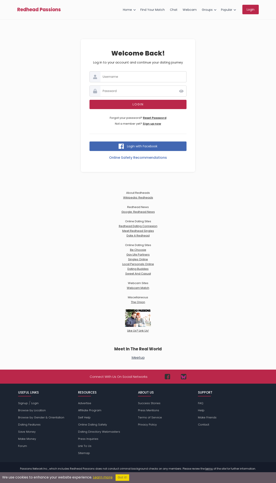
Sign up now (152, 124)
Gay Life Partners (138, 255)
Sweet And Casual (138, 274)
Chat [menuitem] (173, 10)
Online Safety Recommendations (138, 157)
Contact (203, 425)
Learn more (103, 477)
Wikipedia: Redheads (138, 197)
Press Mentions (148, 410)
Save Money (27, 432)
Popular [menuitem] (226, 10)
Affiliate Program (89, 410)
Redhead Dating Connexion (138, 226)
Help (201, 410)
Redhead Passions (39, 9)
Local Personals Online (138, 264)
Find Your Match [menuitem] (152, 10)
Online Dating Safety (92, 425)
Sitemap (84, 453)
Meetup (138, 357)
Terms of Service (150, 417)
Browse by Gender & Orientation (41, 417)
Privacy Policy (147, 425)
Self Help (84, 417)
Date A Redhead (138, 236)
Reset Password (154, 118)
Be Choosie (138, 250)
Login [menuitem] (250, 9)
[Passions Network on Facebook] (167, 376)
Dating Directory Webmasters (99, 432)
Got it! (122, 477)
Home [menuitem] (127, 10)
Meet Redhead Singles (138, 231)
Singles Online (138, 259)
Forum (22, 446)
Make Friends (207, 417)
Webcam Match (138, 288)
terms (209, 468)
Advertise (84, 403)
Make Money (27, 439)
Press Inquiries (88, 439)
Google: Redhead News (138, 212)
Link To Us (84, 446)
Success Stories (149, 403)
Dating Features (29, 425)
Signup (23, 403)
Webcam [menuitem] (190, 10)
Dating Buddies (138, 269)
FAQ (200, 403)
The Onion (138, 302)
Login (35, 403)
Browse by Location (32, 410)
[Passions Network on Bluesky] (183, 376)
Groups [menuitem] (207, 10)
